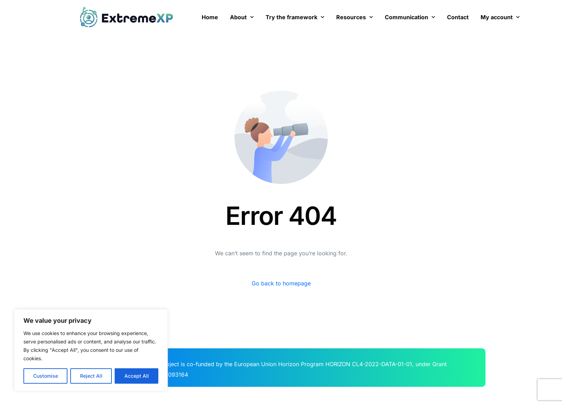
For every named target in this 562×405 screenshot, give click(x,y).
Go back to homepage (281, 283)
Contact (458, 17)
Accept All (136, 376)
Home (210, 17)
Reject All (91, 376)
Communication (410, 17)
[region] (91, 350)
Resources (354, 17)
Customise (45, 376)
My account (500, 17)
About (242, 17)
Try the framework (295, 17)
